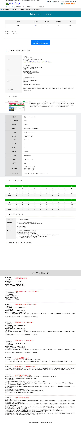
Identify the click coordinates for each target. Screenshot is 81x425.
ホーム (8, 6)
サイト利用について (65, 1)
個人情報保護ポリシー (57, 1)
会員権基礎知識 (41, 6)
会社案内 (49, 1)
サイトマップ (73, 1)
